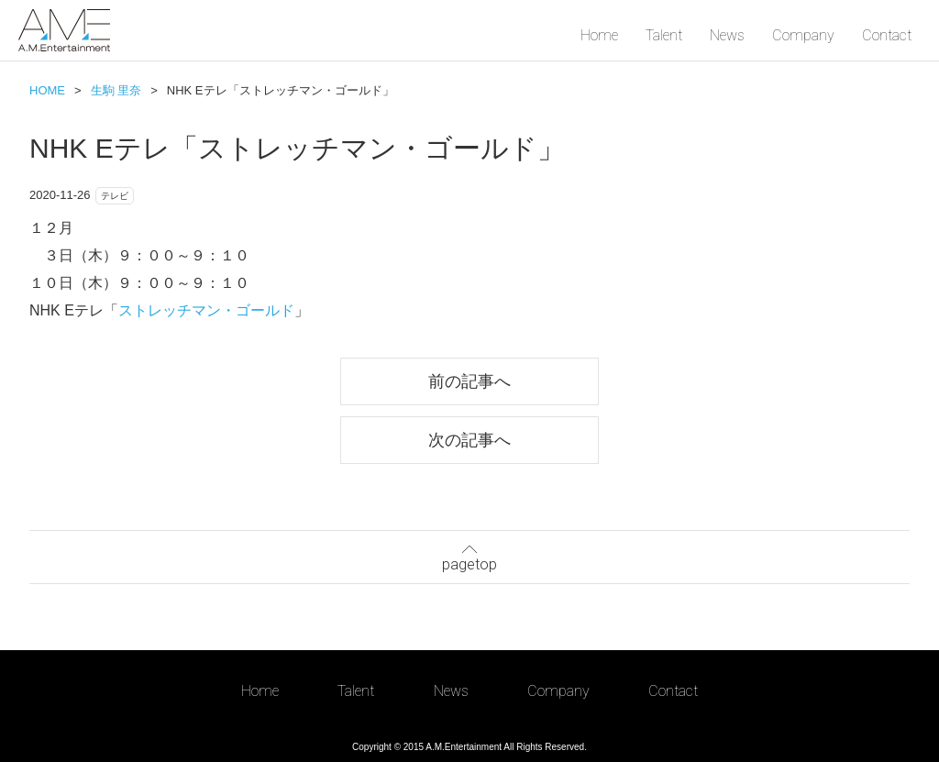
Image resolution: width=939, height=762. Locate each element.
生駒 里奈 (116, 90)
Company (803, 35)
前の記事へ (469, 381)
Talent (664, 35)
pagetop (469, 555)
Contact (886, 35)
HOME (47, 90)
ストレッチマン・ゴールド (206, 310)
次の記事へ (469, 439)
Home (599, 35)
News (727, 35)
